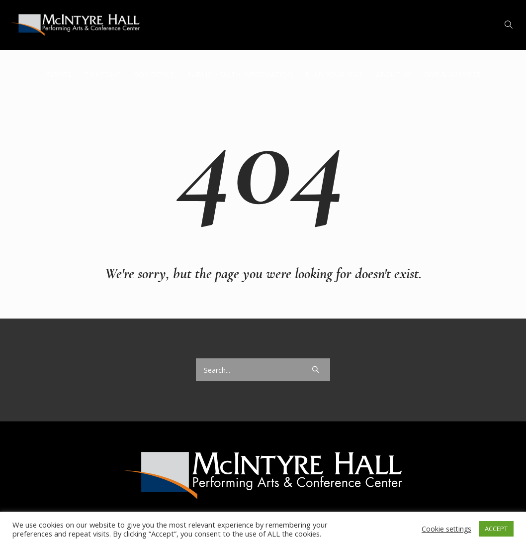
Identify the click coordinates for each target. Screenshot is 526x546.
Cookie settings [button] (446, 529)
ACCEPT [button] (496, 528)
